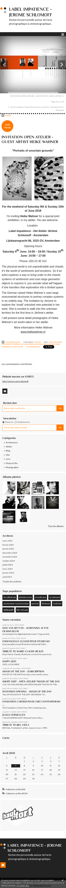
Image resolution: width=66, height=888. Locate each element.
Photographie (12, 467)
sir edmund (54, 597)
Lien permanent (11, 342)
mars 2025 (7, 540)
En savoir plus (23, 885)
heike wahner (55, 342)
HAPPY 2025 (9, 661)
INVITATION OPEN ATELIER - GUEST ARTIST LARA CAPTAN (36, 96)
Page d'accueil (57, 101)
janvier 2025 (8, 548)
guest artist (17, 347)
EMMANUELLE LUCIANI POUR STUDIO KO (26, 641)
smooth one (40, 597)
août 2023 (7, 577)
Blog (8, 450)
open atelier (49, 344)
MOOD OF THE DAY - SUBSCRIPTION (23, 671)
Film (8, 455)
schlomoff (7, 344)
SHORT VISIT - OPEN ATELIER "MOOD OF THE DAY (31, 681)
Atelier (37, 342)
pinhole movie (25, 597)
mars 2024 (7, 569)
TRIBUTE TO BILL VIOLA (15, 725)
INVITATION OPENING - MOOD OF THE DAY (27, 691)
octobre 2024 (8, 561)
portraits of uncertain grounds (27, 344)
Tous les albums (56, 526)
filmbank (46, 603)
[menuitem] (37, 96)
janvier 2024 (8, 572)
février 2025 (8, 545)
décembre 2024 (9, 553)
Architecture (12, 442)
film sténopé (22, 610)
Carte (5, 738)
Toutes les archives (11, 581)
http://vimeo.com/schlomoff (15, 381)
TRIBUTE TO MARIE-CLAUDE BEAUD (22, 651)
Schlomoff (8, 610)
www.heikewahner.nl (33, 331)
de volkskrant (9, 597)
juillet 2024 (7, 564)
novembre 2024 (9, 556)
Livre (8, 459)
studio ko (57, 603)
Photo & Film (12, 463)
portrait (35, 603)
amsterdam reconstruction (16, 603)
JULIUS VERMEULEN (13, 714)
